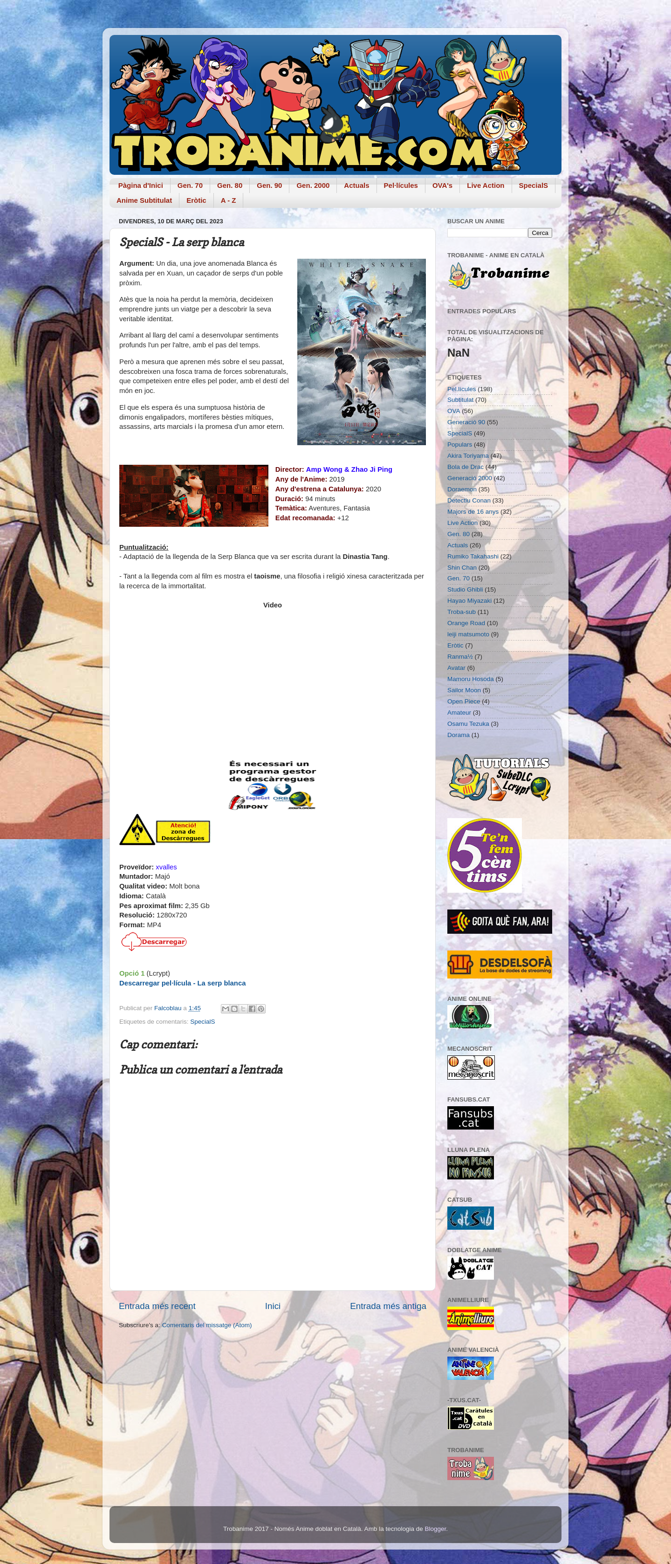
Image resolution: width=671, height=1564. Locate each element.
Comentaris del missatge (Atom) (207, 1325)
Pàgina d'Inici (140, 185)
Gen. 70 (190, 185)
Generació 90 (466, 422)
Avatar (456, 667)
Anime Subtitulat (144, 200)
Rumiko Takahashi (473, 556)
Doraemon (462, 489)
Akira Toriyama (468, 455)
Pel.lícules (461, 389)
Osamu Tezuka (468, 723)
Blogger (435, 1528)
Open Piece (463, 701)
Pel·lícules (401, 185)
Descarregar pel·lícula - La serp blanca (182, 983)
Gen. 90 (269, 185)
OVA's (442, 185)
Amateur (459, 712)
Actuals (356, 185)
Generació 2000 (469, 478)
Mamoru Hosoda (470, 678)
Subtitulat (460, 399)
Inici (273, 1306)
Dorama (458, 734)
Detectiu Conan (469, 500)
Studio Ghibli (465, 589)
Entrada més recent (157, 1306)
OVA (453, 410)
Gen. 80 (229, 185)
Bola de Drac (465, 466)
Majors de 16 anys (473, 511)
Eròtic (196, 200)
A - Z (228, 200)
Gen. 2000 (312, 185)
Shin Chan (462, 567)
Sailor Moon (464, 690)
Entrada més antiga (388, 1306)
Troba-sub (461, 611)
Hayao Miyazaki (469, 600)
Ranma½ (460, 656)
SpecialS (533, 185)
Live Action (485, 185)
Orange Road (466, 623)
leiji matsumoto (468, 634)
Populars (459, 444)
